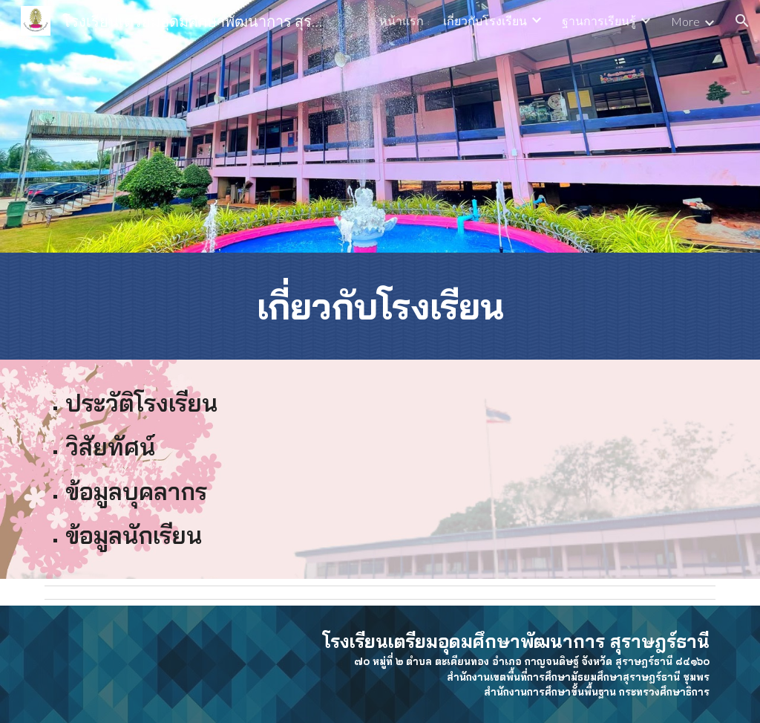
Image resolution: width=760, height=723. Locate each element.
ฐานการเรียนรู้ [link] (599, 20)
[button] (742, 21)
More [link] (685, 21)
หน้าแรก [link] (401, 20)
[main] (380, 306)
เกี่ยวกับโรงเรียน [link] (485, 20)
